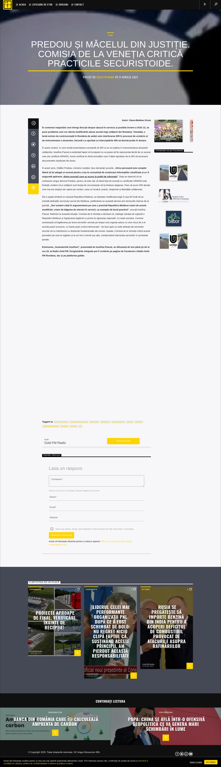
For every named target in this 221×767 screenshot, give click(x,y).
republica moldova (50, 564)
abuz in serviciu (61, 560)
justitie (130, 560)
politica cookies (66, 763)
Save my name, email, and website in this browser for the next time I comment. (95, 666)
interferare (105, 560)
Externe (146, 727)
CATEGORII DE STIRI (42, 5)
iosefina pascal (118, 560)
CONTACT (79, 5)
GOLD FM (94, 560)
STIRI (110, 98)
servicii (73, 564)
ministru (138, 560)
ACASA (22, 5)
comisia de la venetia (78, 560)
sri (80, 564)
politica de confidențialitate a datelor (39, 763)
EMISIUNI (63, 5)
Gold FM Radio (106, 140)
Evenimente (35, 727)
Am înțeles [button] (211, 762)
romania (64, 564)
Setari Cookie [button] (196, 762)
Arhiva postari (123, 578)
